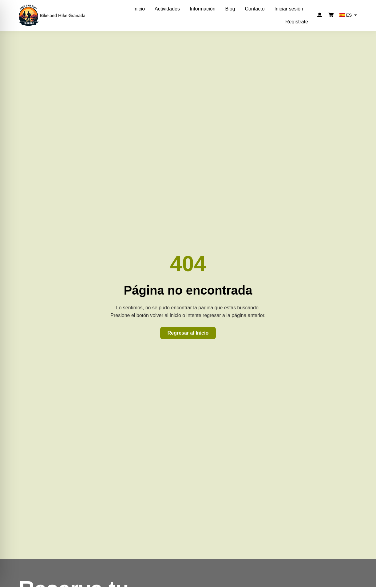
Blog (230, 8)
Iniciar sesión (289, 8)
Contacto (255, 8)
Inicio (139, 8)
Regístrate (296, 21)
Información (203, 8)
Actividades (167, 8)
